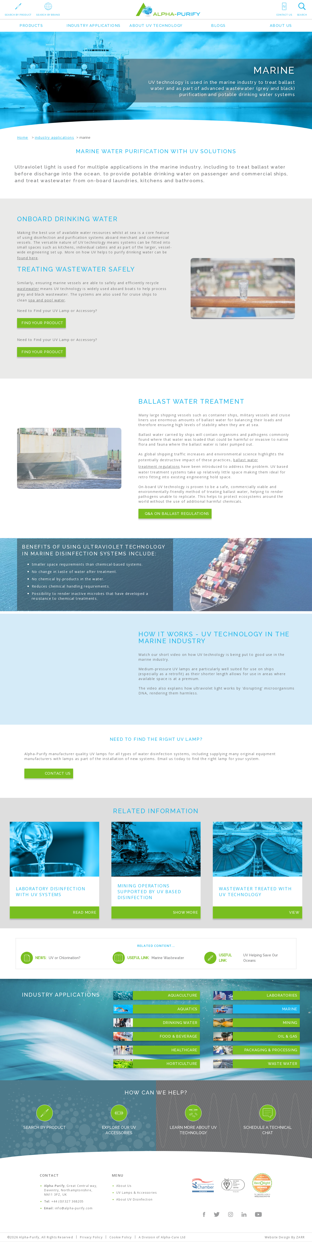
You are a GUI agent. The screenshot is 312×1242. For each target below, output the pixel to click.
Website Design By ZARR (285, 1237)
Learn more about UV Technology (193, 1120)
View (294, 912)
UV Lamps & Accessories (136, 1193)
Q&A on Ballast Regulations (177, 513)
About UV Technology (156, 25)
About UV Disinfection (134, 1199)
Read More (85, 912)
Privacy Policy (91, 1237)
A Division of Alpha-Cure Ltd (162, 1237)
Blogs (218, 25)
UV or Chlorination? (64, 958)
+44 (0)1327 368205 (67, 1201)
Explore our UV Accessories (119, 1120)
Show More (185, 912)
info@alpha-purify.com (74, 1208)
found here (27, 258)
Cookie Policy (120, 1237)
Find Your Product (42, 323)
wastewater (28, 288)
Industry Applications (94, 25)
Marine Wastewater (168, 958)
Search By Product (44, 1117)
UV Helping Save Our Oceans (260, 957)
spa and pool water (46, 300)
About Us (281, 25)
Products (31, 25)
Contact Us (58, 773)
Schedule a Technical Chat (268, 1120)
